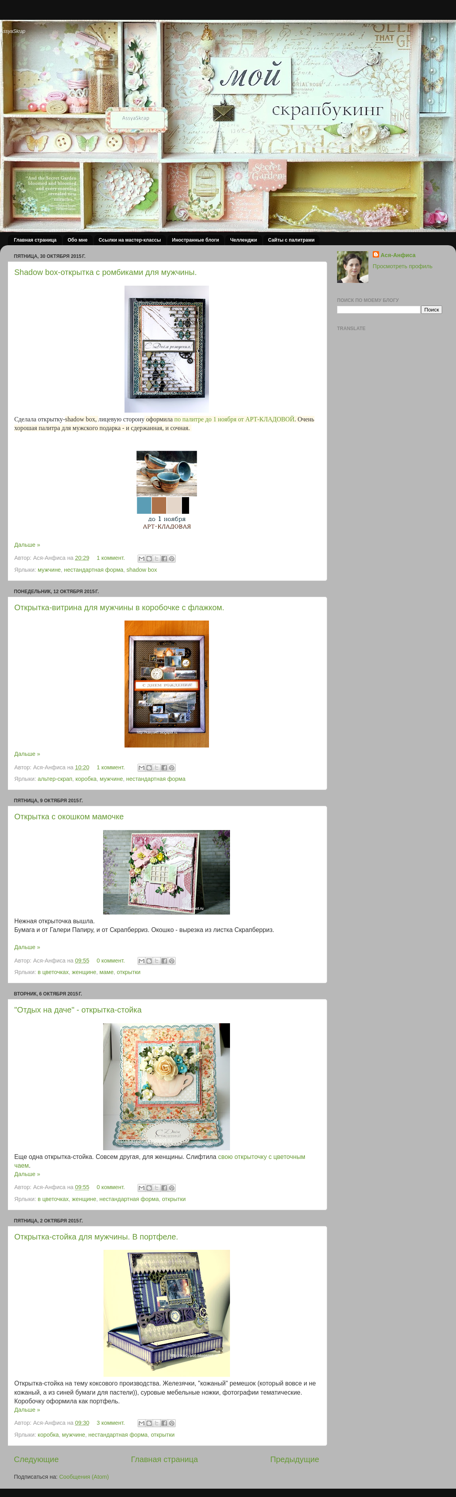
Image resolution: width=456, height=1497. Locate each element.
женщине (84, 972)
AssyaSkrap (12, 31)
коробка (85, 779)
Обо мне (78, 240)
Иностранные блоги (195, 240)
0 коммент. (111, 960)
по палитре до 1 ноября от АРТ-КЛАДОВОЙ (234, 419)
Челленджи (243, 240)
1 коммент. (111, 558)
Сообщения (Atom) (84, 1477)
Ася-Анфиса (398, 255)
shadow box (141, 570)
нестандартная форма (93, 570)
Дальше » (27, 545)
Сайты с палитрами (291, 240)
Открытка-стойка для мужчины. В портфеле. (96, 1236)
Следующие (36, 1459)
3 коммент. (111, 1423)
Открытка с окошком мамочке (69, 816)
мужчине (49, 570)
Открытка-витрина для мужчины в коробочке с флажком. (119, 607)
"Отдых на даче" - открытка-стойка (78, 1009)
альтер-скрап (55, 779)
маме (107, 972)
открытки (129, 972)
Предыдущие (294, 1459)
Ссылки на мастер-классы (130, 240)
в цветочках (53, 972)
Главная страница (35, 240)
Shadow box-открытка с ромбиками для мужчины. (105, 272)
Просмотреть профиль (403, 266)
